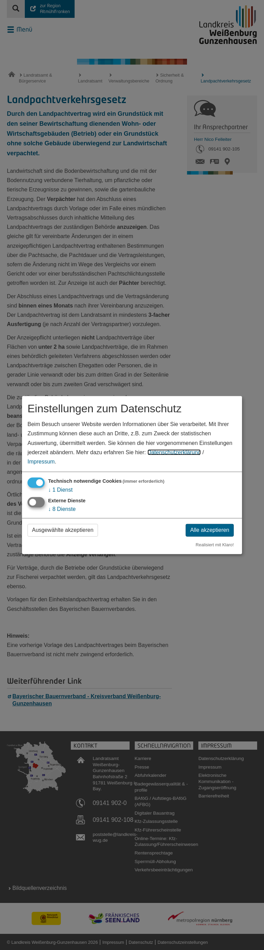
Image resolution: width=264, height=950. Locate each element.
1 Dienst (60, 490)
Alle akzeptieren (209, 530)
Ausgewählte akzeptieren (63, 530)
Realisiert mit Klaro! (215, 544)
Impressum (41, 462)
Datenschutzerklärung (174, 452)
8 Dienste (62, 509)
